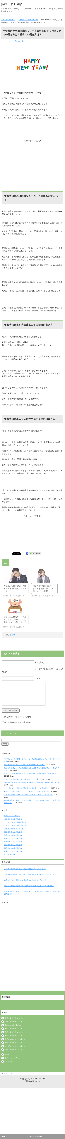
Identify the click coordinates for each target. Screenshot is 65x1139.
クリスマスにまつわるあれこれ (15, 822)
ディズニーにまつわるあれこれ (15, 825)
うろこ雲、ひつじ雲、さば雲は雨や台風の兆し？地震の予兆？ (26, 788)
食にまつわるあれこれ (12, 854)
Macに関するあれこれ (12, 816)
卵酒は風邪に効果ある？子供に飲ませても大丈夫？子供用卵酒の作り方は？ (31, 782)
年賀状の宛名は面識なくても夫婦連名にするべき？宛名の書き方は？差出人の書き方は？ (32, 893)
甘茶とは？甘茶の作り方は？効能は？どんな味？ (22, 779)
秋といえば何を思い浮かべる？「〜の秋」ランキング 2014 (25, 791)
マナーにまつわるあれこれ (12, 41)
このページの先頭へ (34, 1136)
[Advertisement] (32, 159)
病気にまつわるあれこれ (13, 838)
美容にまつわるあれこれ (13, 845)
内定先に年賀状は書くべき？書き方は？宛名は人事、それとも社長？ (43, 588)
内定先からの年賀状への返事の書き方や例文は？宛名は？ (15, 588)
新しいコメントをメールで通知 (17, 717)
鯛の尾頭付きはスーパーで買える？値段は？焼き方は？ (24, 765)
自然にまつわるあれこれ (13, 848)
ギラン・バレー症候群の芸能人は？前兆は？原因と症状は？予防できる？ (31, 774)
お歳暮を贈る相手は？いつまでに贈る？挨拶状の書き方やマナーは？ (29, 874)
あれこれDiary (11, 4)
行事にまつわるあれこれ (13, 851)
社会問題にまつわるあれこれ (14, 842)
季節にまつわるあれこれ (13, 835)
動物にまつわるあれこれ (13, 832)
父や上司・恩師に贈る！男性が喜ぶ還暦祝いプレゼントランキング (28, 795)
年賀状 (12, 635)
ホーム (7, 1054)
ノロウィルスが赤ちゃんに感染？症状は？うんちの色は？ (25, 869)
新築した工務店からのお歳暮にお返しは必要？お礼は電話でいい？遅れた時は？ (15, 619)
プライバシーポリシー (13, 1058)
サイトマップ (9, 1061)
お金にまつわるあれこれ (13, 819)
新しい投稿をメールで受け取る (17, 722)
